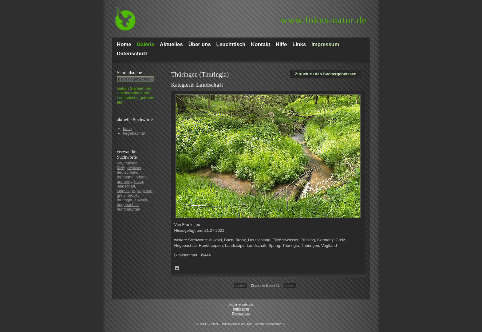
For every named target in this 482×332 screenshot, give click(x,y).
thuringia (124, 200)
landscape (126, 190)
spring (141, 177)
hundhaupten (128, 209)
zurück (240, 285)
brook (133, 195)
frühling (131, 163)
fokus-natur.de (323, 20)
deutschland (127, 172)
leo (119, 163)
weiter (289, 285)
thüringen (125, 177)
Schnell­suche (129, 72)
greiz (121, 195)
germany (124, 181)
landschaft (126, 186)
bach (127, 128)
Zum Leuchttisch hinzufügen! (177, 268)
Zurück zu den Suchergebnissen (325, 74)
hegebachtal (134, 133)
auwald (140, 200)
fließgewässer (129, 167)
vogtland (144, 190)
